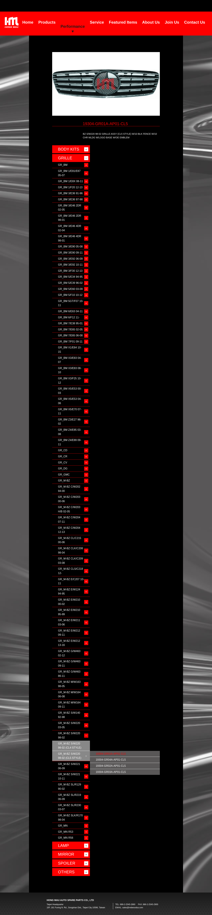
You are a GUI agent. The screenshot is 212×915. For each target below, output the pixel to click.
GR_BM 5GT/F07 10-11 (70, 303)
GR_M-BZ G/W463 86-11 (69, 673)
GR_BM (62, 164)
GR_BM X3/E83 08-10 (69, 370)
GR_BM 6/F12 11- (69, 317)
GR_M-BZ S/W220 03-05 (69, 725)
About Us (151, 22)
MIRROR (66, 854)
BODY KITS (68, 149)
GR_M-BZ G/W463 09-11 (69, 663)
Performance (72, 26)
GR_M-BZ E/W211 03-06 (69, 622)
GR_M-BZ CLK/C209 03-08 (70, 560)
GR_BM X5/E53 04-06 (69, 401)
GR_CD (62, 450)
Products (46, 22)
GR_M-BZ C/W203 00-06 (69, 499)
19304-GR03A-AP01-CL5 (111, 772)
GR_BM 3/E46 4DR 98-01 (69, 238)
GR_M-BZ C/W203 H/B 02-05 (69, 509)
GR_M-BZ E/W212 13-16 (69, 643)
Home (27, 22)
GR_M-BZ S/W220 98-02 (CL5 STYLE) (69, 755)
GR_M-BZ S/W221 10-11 (69, 776)
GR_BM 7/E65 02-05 (70, 329)
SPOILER (66, 863)
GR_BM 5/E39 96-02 (70, 282)
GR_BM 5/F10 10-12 (70, 295)
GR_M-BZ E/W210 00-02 (69, 601)
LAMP (63, 845)
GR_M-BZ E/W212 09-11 (69, 632)
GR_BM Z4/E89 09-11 (69, 442)
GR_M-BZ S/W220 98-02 (69, 735)
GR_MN (63, 825)
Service (97, 22)
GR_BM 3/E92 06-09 (70, 258)
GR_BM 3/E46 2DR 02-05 (69, 207)
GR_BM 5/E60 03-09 (70, 289)
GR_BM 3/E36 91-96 (70, 193)
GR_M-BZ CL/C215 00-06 (69, 540)
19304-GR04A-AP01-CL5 (111, 759)
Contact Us (194, 22)
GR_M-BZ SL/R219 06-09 (69, 797)
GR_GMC (64, 474)
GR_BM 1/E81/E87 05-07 (69, 173)
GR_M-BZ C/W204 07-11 (69, 519)
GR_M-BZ (64, 480)
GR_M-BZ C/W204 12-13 (69, 530)
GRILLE (65, 158)
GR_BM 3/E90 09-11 (70, 252)
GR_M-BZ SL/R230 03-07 (69, 807)
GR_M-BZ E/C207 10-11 (71, 581)
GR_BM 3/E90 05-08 (70, 246)
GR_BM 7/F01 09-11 (70, 341)
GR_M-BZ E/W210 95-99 (69, 612)
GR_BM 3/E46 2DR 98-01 (69, 217)
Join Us (172, 22)
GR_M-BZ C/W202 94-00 (69, 488)
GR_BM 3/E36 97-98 (70, 199)
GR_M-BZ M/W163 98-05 (69, 684)
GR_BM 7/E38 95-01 (70, 323)
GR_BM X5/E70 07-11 (69, 411)
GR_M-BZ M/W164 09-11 (69, 704)
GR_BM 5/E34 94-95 (70, 276)
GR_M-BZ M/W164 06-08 (69, 694)
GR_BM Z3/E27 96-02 (69, 421)
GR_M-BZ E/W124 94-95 (69, 591)
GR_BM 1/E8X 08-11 (70, 181)
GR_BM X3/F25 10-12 (69, 380)
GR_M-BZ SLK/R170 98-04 (70, 817)
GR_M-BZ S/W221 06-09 (69, 766)
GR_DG (62, 468)
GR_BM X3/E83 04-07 (69, 360)
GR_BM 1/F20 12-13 (70, 187)
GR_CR (62, 456)
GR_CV (62, 462)
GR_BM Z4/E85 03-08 (69, 432)
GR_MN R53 (65, 831)
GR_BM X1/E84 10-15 (69, 349)
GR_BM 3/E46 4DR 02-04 (69, 228)
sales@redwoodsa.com (132, 907)
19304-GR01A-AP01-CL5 (111, 753)
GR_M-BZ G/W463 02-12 (69, 653)
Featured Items (123, 22)
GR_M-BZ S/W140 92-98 (69, 714)
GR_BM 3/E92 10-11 (70, 264)
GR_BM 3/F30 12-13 (70, 270)
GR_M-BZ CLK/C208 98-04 (70, 550)
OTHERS (66, 872)
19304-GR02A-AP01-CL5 (111, 765)
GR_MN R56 (65, 837)
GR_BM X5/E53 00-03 (69, 390)
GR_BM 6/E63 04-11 (70, 311)
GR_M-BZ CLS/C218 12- (70, 571)
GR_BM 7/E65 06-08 (70, 335)
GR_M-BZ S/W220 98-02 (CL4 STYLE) (69, 745)
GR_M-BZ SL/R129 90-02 (69, 786)
